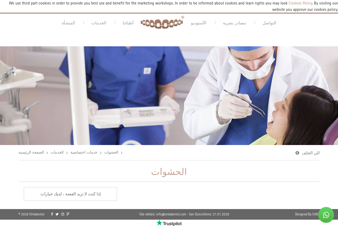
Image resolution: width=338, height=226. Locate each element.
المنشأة (68, 22)
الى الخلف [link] (311, 153)
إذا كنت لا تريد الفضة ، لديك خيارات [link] (70, 193)
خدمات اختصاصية (84, 152)
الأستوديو (198, 22)
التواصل (269, 22)
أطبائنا (128, 22)
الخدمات (98, 22)
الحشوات (111, 152)
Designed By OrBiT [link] (307, 214)
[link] (52, 214)
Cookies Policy (300, 3)
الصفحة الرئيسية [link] (31, 152)
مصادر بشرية (234, 22)
